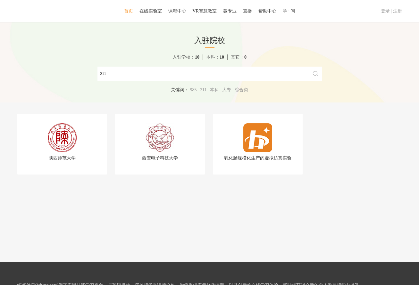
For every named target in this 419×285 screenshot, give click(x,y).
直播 (247, 11)
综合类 (241, 89)
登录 (385, 11)
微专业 (230, 11)
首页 (128, 11)
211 (203, 89)
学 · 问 (289, 11)
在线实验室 (150, 11)
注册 (397, 11)
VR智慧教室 (205, 11)
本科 (214, 89)
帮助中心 (267, 11)
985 (193, 89)
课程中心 (177, 11)
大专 (226, 89)
